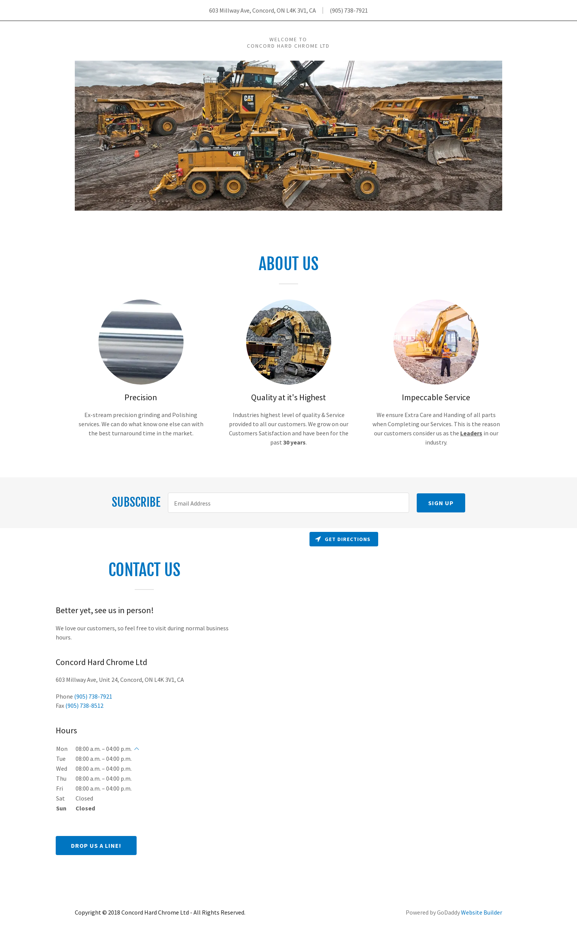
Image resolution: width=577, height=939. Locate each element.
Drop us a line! (96, 845)
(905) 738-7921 (349, 10)
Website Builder (481, 912)
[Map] (432, 707)
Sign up (441, 503)
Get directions (343, 539)
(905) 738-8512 (84, 705)
